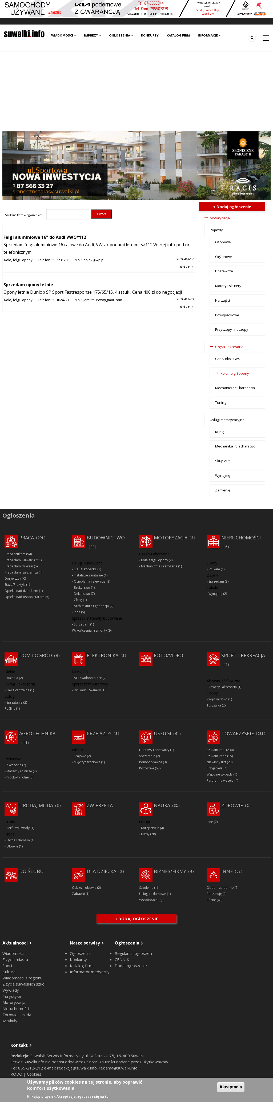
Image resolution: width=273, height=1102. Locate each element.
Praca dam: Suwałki (19, 560)
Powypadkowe (227, 315)
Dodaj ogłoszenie (131, 965)
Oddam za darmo (220, 887)
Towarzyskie (237, 733)
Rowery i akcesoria (222, 687)
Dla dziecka (101, 871)
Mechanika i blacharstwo (235, 446)
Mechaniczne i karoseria (235, 387)
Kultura (8, 971)
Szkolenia (146, 887)
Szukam (214, 569)
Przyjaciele (215, 768)
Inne (77, 612)
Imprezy (92, 35)
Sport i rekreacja (243, 655)
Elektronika (102, 655)
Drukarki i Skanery (87, 690)
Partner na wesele (220, 780)
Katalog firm (178, 35)
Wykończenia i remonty (89, 630)
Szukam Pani (216, 750)
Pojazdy (216, 230)
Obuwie (12, 846)
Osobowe (223, 242)
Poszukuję (214, 893)
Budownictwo (106, 537)
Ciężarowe (223, 256)
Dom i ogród (35, 655)
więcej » (186, 266)
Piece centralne (17, 690)
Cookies (34, 1074)
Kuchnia (12, 678)
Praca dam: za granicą (21, 572)
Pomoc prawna (150, 762)
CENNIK (122, 959)
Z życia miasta (15, 959)
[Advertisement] (136, 91)
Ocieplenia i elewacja (90, 581)
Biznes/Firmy (170, 871)
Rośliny (10, 708)
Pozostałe (146, 768)
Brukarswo (82, 587)
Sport (7, 965)
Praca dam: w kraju (19, 566)
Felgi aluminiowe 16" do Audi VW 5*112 (44, 237)
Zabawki (78, 893)
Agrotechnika (37, 733)
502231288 (61, 259)
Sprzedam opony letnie (28, 285)
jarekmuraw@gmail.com (102, 299)
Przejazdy (99, 733)
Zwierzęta (100, 805)
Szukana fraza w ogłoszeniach (24, 215)
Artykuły (9, 1020)
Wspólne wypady (219, 774)
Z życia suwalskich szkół (24, 984)
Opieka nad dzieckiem (21, 590)
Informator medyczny (90, 971)
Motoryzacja (220, 218)
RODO (16, 1074)
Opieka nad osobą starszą (25, 597)
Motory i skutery (228, 285)
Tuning (220, 402)
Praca (26, 537)
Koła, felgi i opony (18, 259)
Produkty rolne (17, 777)
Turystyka (214, 705)
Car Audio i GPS (227, 358)
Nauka (162, 805)
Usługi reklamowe (152, 893)
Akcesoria (13, 765)
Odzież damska (18, 840)
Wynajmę (222, 475)
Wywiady (10, 990)
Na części (222, 300)
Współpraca (148, 900)
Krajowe (80, 756)
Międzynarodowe (87, 762)
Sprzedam (81, 624)
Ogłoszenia (121, 35)
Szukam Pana (216, 756)
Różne (211, 900)
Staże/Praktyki (15, 584)
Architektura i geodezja (91, 606)
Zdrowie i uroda (16, 1014)
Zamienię (222, 490)
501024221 (61, 299)
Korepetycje (150, 828)
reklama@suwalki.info (118, 1068)
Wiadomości (63, 35)
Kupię (219, 431)
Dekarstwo (82, 593)
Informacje (209, 35)
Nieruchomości (241, 537)
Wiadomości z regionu (22, 977)
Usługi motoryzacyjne (227, 419)
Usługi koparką (85, 569)
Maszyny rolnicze (19, 771)
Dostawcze (224, 271)
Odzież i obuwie (84, 887)
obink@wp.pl (93, 259)
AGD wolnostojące (88, 678)
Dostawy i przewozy (154, 750)
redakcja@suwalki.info (77, 1068)
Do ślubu (31, 871)
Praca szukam (15, 554)
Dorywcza (12, 578)
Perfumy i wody (18, 828)
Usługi (162, 733)
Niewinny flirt (216, 762)
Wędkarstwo (217, 699)
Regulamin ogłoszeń (133, 953)
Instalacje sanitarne (88, 575)
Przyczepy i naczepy (231, 329)
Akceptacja (230, 1087)
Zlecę (78, 600)
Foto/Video (168, 655)
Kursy (145, 834)
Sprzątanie (14, 702)
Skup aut (222, 460)
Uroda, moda (36, 805)
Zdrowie (232, 805)
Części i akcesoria (229, 346)
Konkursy (150, 35)
